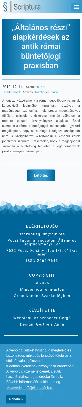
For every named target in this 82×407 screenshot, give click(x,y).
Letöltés (41, 175)
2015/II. (40, 87)
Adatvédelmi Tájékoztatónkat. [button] (30, 388)
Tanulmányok (11, 92)
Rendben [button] (16, 399)
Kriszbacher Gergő (52, 318)
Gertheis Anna (49, 324)
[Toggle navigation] (76, 7)
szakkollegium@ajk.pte (42, 234)
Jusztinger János (46, 92)
